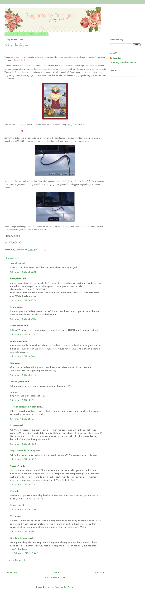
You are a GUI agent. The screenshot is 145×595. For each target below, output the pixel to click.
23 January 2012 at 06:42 (23, 356)
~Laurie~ (14, 466)
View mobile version (55, 578)
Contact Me (42, 34)
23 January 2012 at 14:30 (23, 459)
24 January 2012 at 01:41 (23, 484)
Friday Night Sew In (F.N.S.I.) (24, 34)
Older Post (98, 572)
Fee (12, 491)
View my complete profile (123, 62)
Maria (13, 307)
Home (8, 34)
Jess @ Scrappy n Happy (23, 407)
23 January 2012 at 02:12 (23, 319)
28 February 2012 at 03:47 (24, 553)
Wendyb (117, 58)
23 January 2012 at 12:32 (23, 444)
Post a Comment (16, 560)
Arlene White (17, 382)
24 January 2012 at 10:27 (23, 509)
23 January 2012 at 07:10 (23, 375)
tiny (12, 363)
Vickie (13, 516)
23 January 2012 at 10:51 (23, 419)
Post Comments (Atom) (62, 587)
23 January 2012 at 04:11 (23, 334)
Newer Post (12, 572)
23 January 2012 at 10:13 (23, 400)
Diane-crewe (16, 326)
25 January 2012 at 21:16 (22, 531)
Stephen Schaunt (19, 538)
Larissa (14, 425)
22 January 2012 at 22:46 (23, 272)
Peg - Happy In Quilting (22, 451)
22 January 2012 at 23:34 (23, 300)
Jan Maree (15, 263)
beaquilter (15, 279)
